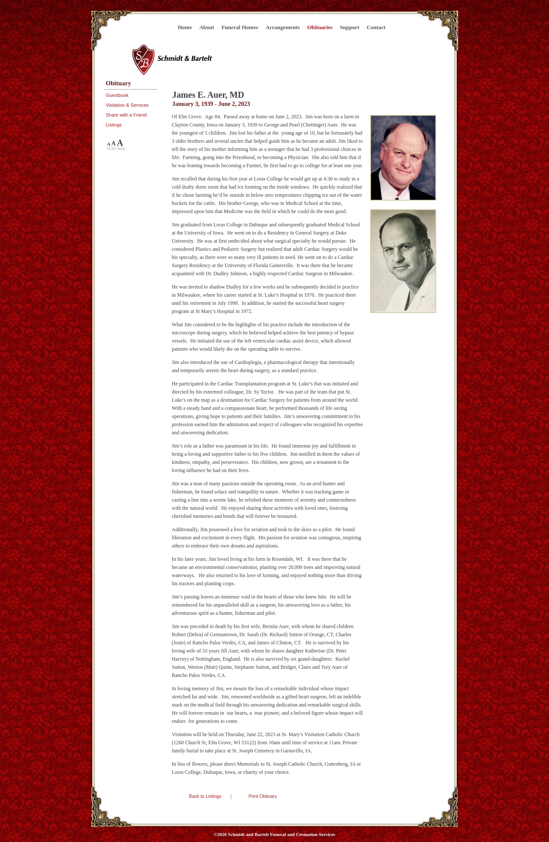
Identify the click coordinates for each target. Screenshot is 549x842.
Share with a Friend (126, 114)
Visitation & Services (127, 105)
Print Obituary (263, 796)
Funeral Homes (239, 27)
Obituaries (319, 27)
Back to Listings (205, 796)
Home (185, 27)
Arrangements (282, 27)
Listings (114, 124)
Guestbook (117, 95)
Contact (376, 27)
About (206, 27)
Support (349, 27)
